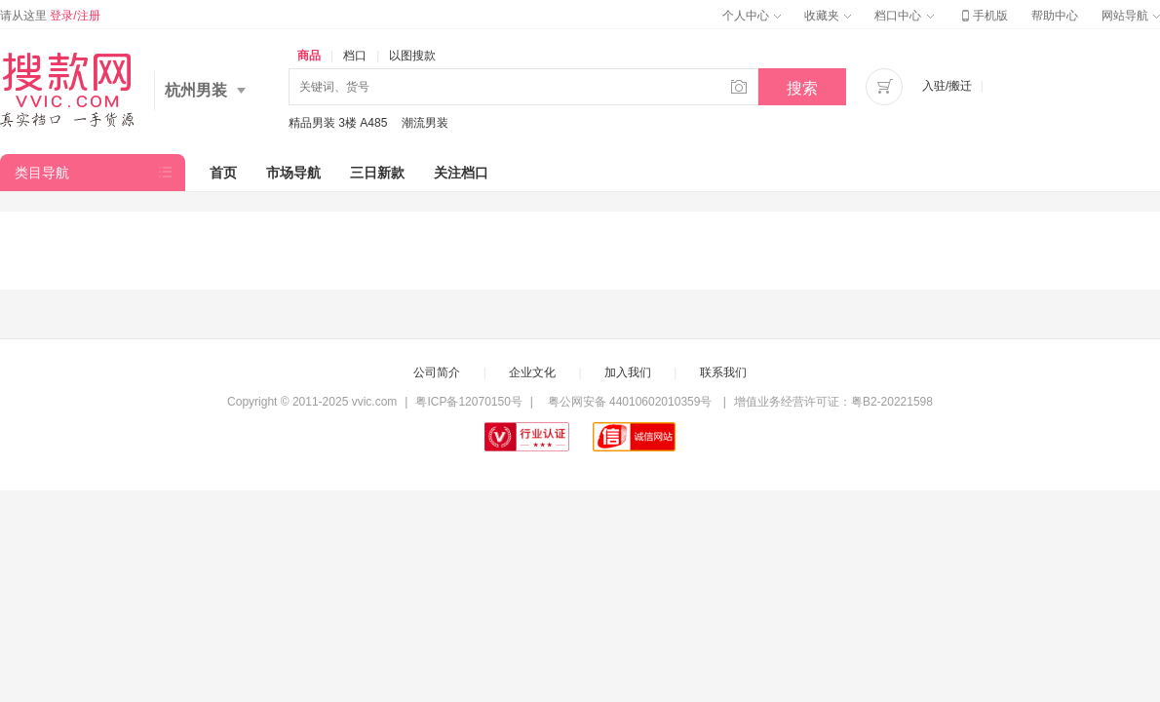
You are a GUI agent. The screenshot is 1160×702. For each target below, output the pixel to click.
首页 (223, 172)
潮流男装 (425, 123)
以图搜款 (412, 55)
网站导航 (1131, 15)
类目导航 (42, 172)
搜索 (802, 88)
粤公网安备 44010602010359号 (629, 402)
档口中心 (903, 15)
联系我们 (723, 372)
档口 (355, 55)
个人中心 (751, 15)
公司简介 (436, 372)
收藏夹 (827, 15)
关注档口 (461, 172)
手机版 (982, 15)
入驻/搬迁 (947, 86)
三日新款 (377, 172)
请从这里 (50, 15)
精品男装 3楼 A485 (338, 123)
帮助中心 (1054, 15)
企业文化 (532, 372)
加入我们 (627, 372)
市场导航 (293, 172)
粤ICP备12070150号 (468, 402)
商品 (309, 55)
